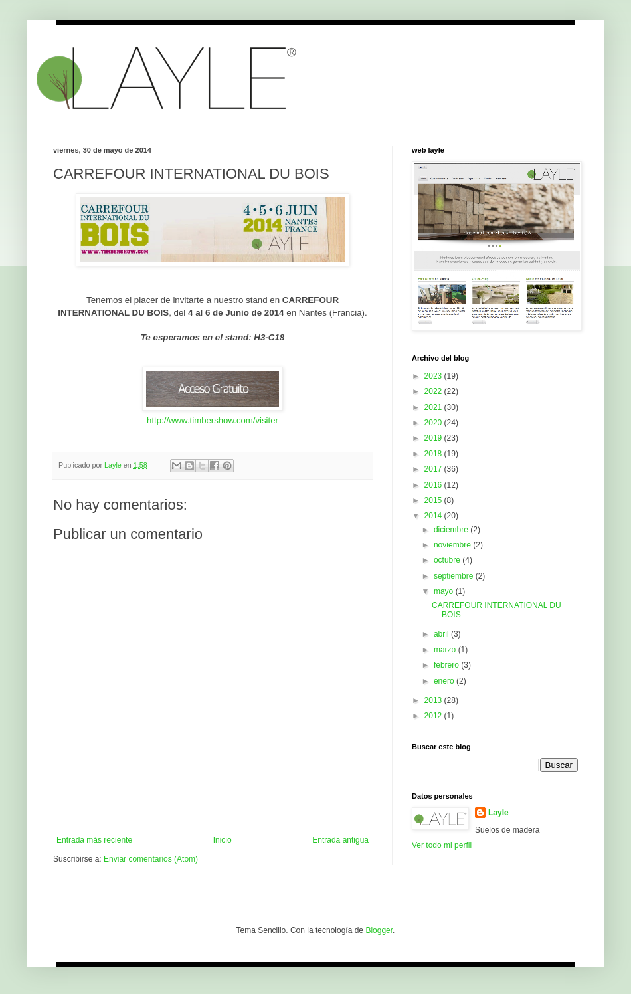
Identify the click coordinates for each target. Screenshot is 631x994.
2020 (434, 422)
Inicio (222, 840)
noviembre (453, 544)
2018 (434, 453)
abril (442, 634)
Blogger (379, 930)
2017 (434, 469)
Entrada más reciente (94, 840)
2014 (434, 515)
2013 (434, 700)
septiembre (455, 576)
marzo (446, 649)
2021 (434, 407)
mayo (445, 591)
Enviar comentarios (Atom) (151, 859)
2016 (434, 485)
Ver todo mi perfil (442, 845)
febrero (447, 665)
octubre (448, 560)
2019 (434, 438)
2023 (434, 376)
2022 (434, 391)
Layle (498, 812)
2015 (434, 500)
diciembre (452, 529)
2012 (434, 715)
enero (445, 681)
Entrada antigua (340, 840)
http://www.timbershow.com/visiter (212, 420)
